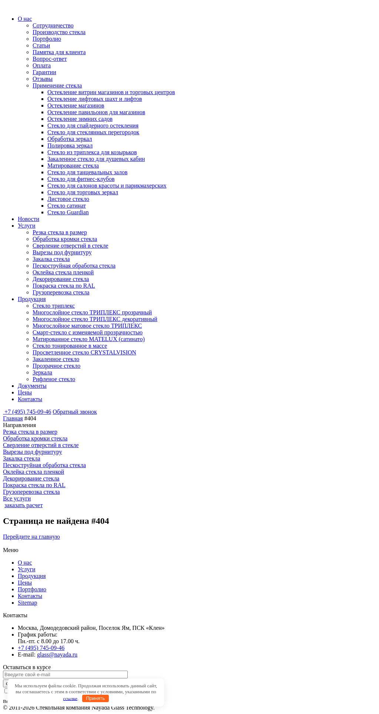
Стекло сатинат (66, 205)
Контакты (30, 399)
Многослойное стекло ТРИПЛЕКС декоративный (95, 319)
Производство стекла (59, 32)
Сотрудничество (53, 25)
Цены (25, 392)
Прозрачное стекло (56, 366)
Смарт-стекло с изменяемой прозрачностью (87, 332)
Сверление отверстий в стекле (70, 245)
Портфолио (47, 39)
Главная (13, 418)
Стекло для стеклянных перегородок (93, 132)
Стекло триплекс (54, 306)
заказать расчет (23, 505)
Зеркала (42, 372)
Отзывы (43, 79)
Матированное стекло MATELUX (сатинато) (89, 339)
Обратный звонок (75, 412)
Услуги (27, 225)
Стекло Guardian (68, 212)
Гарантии (44, 72)
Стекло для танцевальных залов (87, 172)
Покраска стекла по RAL (64, 285)
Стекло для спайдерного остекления (92, 125)
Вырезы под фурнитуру (62, 252)
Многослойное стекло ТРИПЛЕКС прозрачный (92, 312)
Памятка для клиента (59, 52)
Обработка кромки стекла (65, 239)
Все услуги (17, 498)
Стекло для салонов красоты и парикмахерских (107, 185)
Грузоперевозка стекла (61, 292)
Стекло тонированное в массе (70, 346)
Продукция (32, 299)
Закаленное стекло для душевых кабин (96, 159)
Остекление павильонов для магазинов (96, 112)
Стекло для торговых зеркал (82, 192)
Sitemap (27, 602)
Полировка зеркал (70, 145)
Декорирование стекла (61, 279)
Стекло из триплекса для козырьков (92, 152)
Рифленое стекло (54, 379)
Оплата (42, 65)
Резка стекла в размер (60, 232)
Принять (95, 698)
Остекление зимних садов (80, 119)
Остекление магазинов (75, 105)
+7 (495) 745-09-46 (27, 412)
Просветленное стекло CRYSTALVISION (84, 352)
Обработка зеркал (69, 139)
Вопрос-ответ (50, 59)
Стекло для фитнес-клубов (80, 179)
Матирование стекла (73, 165)
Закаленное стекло (56, 359)
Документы (32, 386)
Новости (28, 219)
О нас (25, 19)
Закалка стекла (51, 259)
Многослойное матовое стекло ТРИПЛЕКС (87, 326)
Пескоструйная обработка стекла (74, 265)
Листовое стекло (68, 199)
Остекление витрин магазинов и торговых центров (111, 92)
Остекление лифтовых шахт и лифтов (94, 99)
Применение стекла (57, 85)
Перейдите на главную (31, 536)
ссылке (70, 698)
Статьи (41, 45)
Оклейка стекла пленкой (63, 272)
